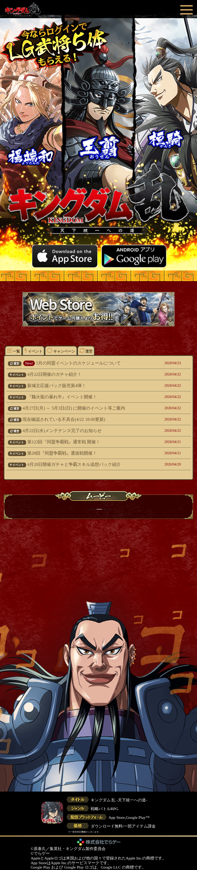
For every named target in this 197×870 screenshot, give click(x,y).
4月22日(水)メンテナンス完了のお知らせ (82, 430)
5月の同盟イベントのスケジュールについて (82, 363)
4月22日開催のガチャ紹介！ (82, 374)
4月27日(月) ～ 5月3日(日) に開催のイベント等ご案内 (82, 408)
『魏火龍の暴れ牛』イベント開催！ (82, 396)
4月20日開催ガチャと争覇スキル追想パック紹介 (82, 464)
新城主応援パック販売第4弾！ (82, 385)
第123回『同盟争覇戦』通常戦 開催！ (82, 441)
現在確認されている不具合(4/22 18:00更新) (82, 419)
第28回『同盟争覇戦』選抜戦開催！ (82, 453)
